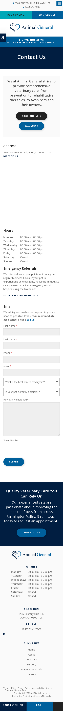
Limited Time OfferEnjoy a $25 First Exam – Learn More (30, 41)
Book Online (15, 14)
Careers (31, 674)
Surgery (31, 664)
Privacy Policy (24, 688)
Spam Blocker (10, 440)
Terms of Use (9, 688)
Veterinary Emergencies (19, 295)
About (31, 654)
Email (7, 366)
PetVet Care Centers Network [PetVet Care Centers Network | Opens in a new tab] (36, 696)
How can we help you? (16, 399)
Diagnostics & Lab (31, 669)
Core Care (31, 659)
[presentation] (23, 448)
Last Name (10, 339)
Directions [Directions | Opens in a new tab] (10, 156)
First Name (10, 325)
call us (30, 319)
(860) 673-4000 (32, 7)
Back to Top (20, 690)
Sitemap (9, 690)
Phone (7, 352)
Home (31, 649)
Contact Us (30, 532)
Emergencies (47, 14)
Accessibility (38, 688)
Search (49, 688)
